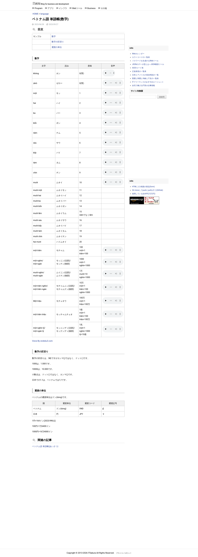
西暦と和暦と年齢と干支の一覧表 (145, 78)
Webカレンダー (138, 54)
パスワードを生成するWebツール (145, 61)
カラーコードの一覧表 (141, 57)
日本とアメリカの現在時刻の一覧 (145, 75)
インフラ (63, 8)
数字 (54, 36)
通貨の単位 (57, 47)
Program (38, 8)
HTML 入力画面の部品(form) (143, 187)
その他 (104, 8)
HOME (35, 14)
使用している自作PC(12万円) (143, 194)
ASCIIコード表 (137, 68)
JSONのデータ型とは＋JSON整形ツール (148, 64)
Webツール (77, 8)
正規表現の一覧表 (139, 71)
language (44, 14)
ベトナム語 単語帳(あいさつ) (45, 446)
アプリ (51, 8)
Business (91, 8)
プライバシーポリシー (123, 553)
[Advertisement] (78, 470)
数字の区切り (58, 42)
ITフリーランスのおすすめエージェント (148, 82)
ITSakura (36, 3)
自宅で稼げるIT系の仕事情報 (143, 85)
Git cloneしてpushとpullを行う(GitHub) (147, 190)
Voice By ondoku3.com (42, 341)
